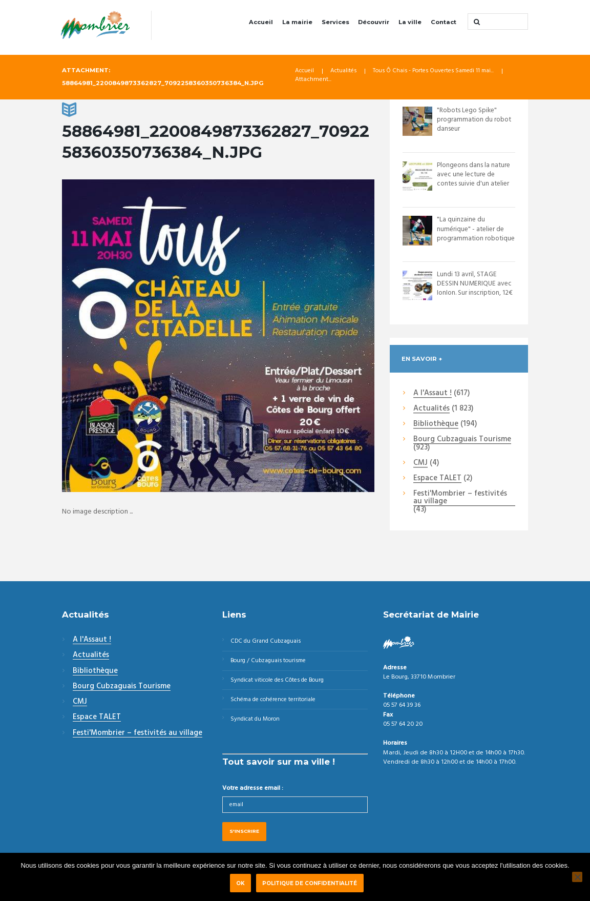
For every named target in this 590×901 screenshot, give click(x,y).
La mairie (297, 22)
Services (335, 22)
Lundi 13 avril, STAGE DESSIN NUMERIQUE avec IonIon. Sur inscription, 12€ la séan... (476, 289)
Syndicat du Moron (258, 723)
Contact (443, 22)
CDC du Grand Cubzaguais (268, 642)
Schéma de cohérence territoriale (278, 703)
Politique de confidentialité (311, 883)
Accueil (261, 22)
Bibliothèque (435, 425)
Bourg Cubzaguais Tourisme (462, 440)
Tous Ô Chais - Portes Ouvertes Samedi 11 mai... (443, 72)
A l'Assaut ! (432, 394)
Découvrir (373, 22)
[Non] (577, 877)
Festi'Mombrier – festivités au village (460, 498)
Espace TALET (437, 479)
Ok (240, 883)
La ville (410, 22)
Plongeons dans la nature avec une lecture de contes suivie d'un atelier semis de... (475, 179)
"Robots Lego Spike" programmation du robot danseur (475, 120)
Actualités (346, 72)
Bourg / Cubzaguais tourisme (271, 662)
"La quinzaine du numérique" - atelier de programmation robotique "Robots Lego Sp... (475, 238)
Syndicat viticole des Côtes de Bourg (282, 683)
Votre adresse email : (252, 793)
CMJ (420, 463)
